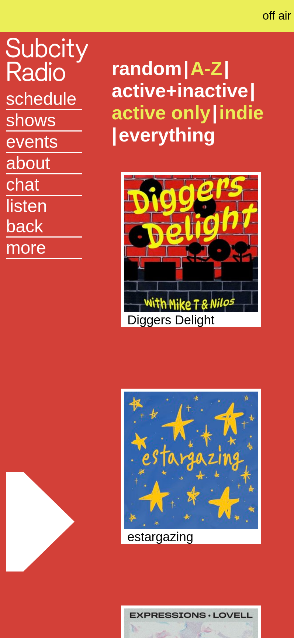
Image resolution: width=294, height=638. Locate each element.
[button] (44, 248)
